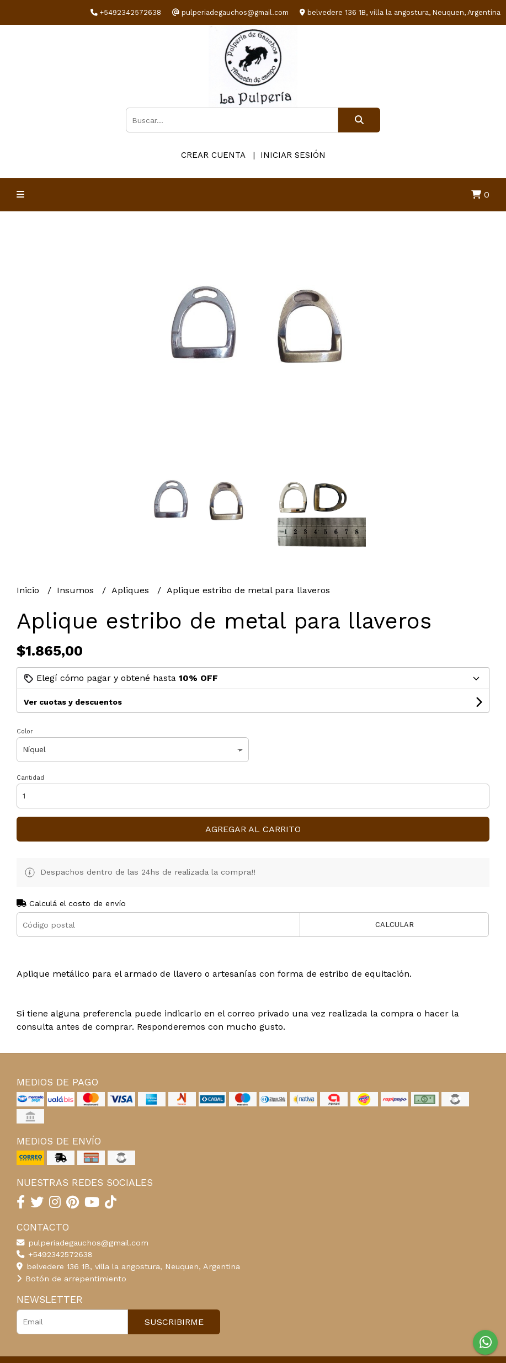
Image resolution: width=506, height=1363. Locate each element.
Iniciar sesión (293, 155)
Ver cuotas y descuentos (73, 702)
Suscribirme (174, 1322)
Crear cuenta (213, 155)
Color (25, 731)
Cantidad (30, 777)
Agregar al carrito (253, 829)
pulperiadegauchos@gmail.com (82, 1242)
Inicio (29, 590)
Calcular (394, 924)
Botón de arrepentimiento (71, 1278)
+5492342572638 (55, 1254)
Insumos (77, 590)
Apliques (131, 590)
